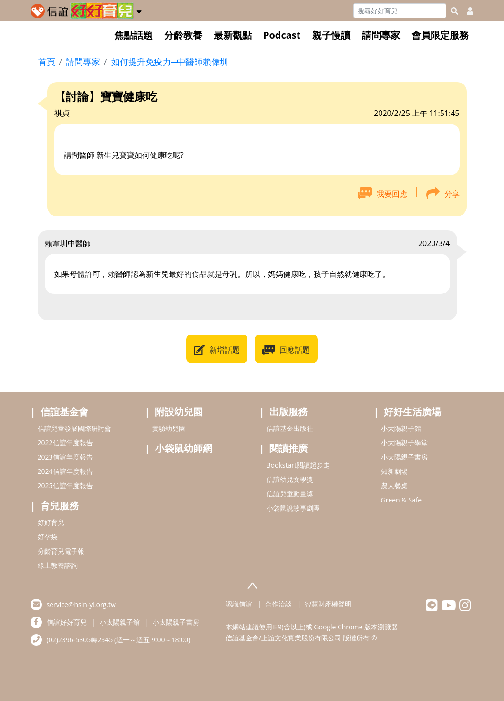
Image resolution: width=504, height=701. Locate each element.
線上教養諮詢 (58, 565)
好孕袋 (48, 536)
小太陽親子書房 (404, 456)
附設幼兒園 (179, 411)
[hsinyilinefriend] (431, 607)
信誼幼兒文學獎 (290, 479)
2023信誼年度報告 (65, 456)
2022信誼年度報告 (65, 442)
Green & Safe (401, 499)
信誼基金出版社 (290, 428)
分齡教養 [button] (183, 35)
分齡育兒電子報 (61, 550)
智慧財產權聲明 (328, 603)
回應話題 (294, 350)
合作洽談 (278, 603)
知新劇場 (394, 471)
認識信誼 (239, 603)
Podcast (282, 35)
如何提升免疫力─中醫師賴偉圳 (170, 61)
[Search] (399, 10)
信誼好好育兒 (67, 622)
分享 (452, 193)
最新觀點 (233, 35)
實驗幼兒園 (168, 428)
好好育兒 (51, 522)
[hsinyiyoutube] (448, 607)
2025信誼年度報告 (65, 485)
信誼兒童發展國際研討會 (74, 428)
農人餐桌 (394, 485)
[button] (139, 10)
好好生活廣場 (412, 411)
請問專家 (381, 35)
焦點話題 (133, 35)
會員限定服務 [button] (440, 35)
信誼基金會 (64, 411)
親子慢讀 (331, 35)
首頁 (46, 61)
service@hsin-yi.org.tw (81, 604)
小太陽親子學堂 (404, 442)
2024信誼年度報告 (65, 471)
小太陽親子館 (401, 428)
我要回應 (392, 193)
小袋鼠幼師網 (183, 448)
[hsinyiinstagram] (465, 607)
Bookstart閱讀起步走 (298, 465)
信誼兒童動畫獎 (290, 493)
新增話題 (224, 350)
